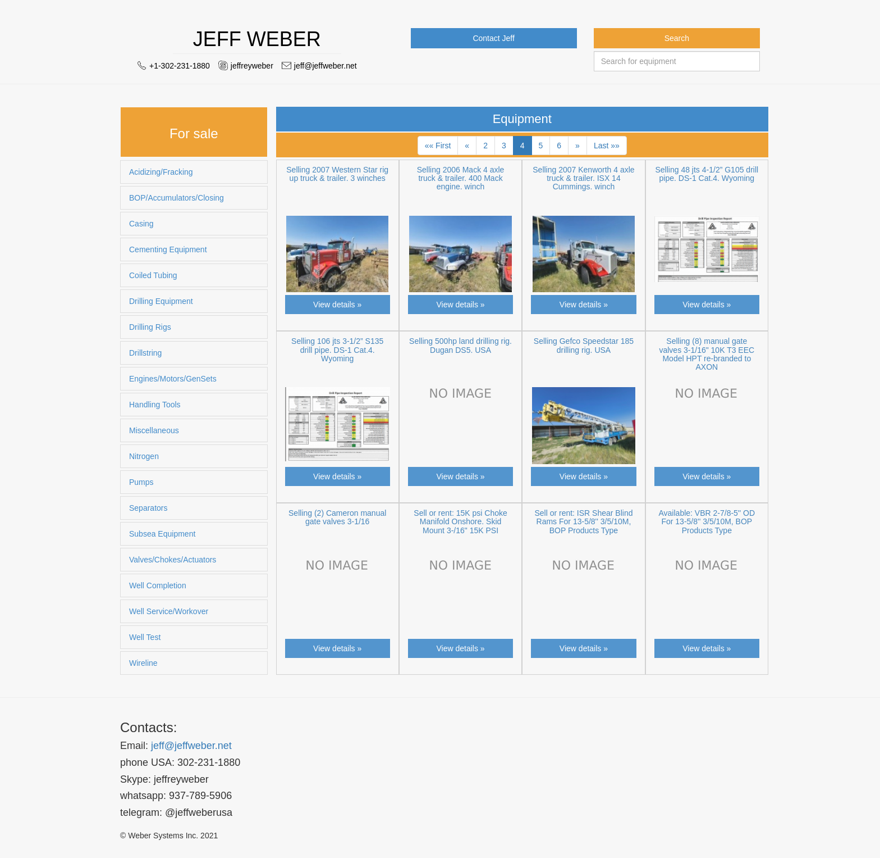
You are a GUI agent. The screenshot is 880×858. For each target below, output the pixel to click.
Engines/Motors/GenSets (173, 378)
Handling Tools (155, 404)
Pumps (141, 482)
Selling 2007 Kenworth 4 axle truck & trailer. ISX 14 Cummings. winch (583, 178)
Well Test (145, 637)
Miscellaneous (154, 430)
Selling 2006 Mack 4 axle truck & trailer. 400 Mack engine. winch (461, 178)
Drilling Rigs (150, 327)
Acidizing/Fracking (161, 171)
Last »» (607, 145)
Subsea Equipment (162, 533)
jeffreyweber (252, 65)
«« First (438, 145)
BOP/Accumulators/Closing (176, 197)
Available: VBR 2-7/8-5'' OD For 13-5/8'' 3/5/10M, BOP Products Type (707, 522)
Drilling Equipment (161, 301)
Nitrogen (144, 456)
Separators (148, 507)
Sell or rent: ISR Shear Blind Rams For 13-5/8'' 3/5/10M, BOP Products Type (583, 522)
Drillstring (145, 352)
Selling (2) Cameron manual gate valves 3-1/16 (337, 517)
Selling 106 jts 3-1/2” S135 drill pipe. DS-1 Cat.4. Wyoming (337, 350)
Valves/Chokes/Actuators (172, 559)
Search (676, 38)
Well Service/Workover (168, 611)
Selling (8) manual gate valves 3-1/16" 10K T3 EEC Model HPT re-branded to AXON (706, 354)
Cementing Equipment (168, 249)
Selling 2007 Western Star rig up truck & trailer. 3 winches (337, 174)
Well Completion (157, 585)
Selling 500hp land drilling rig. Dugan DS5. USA (460, 345)
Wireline (143, 663)
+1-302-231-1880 (179, 65)
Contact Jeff (493, 38)
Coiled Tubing (153, 275)
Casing (141, 223)
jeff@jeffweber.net (325, 65)
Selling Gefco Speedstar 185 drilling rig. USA (584, 345)
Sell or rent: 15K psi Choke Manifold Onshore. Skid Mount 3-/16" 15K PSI (460, 522)
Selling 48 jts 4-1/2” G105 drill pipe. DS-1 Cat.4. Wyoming (706, 174)
